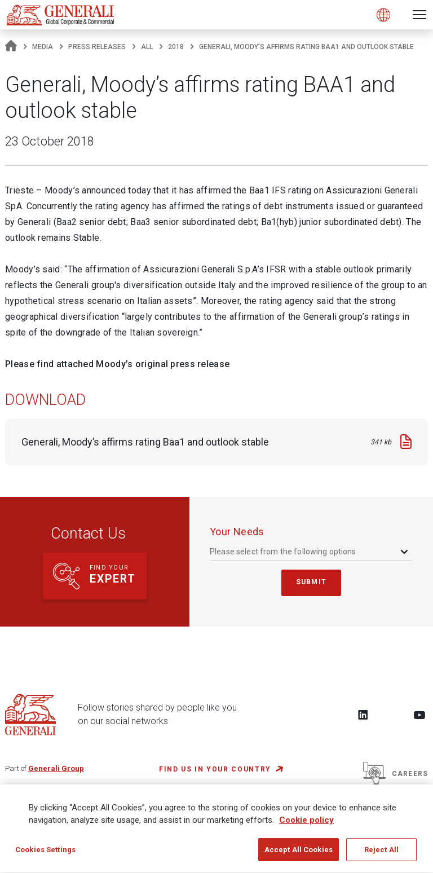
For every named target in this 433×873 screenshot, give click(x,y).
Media (42, 47)
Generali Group (56, 768)
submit (311, 582)
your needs (237, 531)
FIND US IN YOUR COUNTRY (215, 769)
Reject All (381, 854)
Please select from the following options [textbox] (283, 551)
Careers (395, 773)
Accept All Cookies (298, 854)
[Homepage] (11, 46)
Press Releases (97, 47)
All (147, 47)
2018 (176, 47)
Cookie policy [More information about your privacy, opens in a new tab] (306, 825)
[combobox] (310, 552)
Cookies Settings (45, 854)
